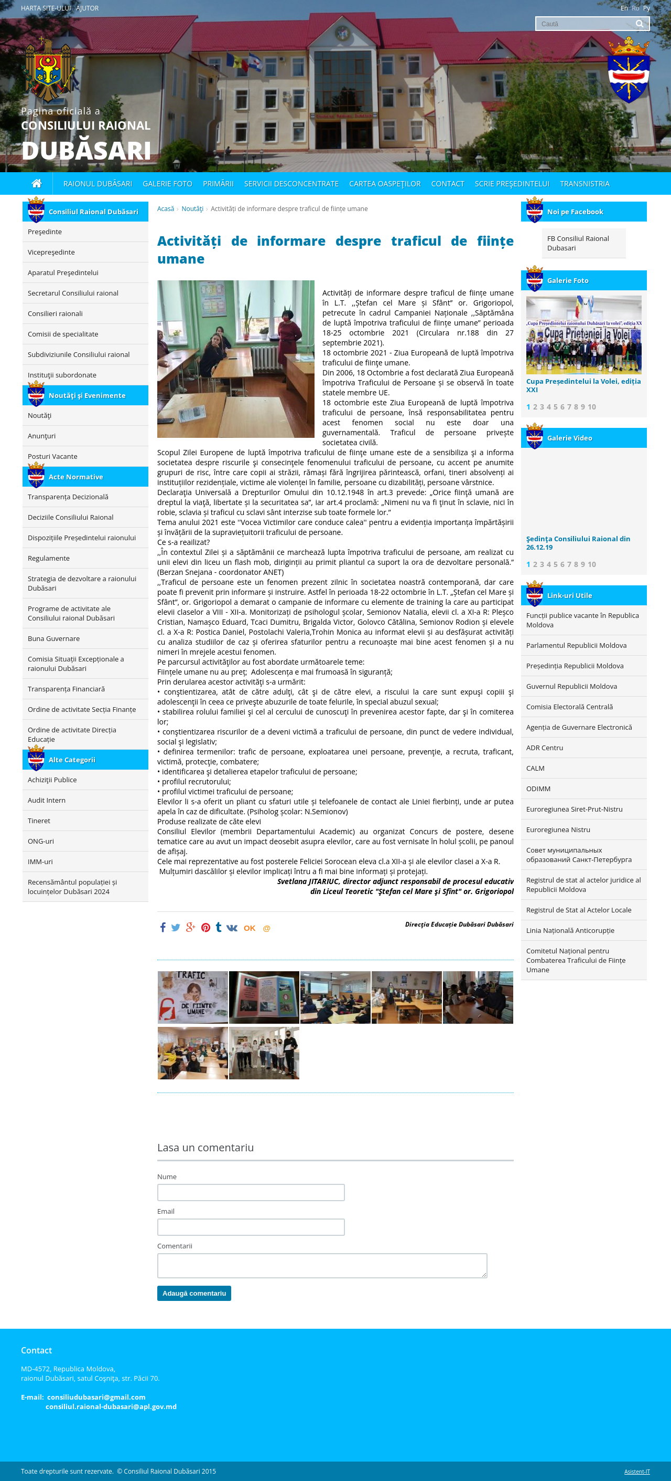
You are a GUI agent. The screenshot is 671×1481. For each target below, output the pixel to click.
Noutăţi (192, 208)
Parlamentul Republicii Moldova (576, 645)
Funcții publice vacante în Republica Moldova (582, 620)
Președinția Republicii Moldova (575, 665)
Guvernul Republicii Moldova (571, 686)
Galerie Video (559, 438)
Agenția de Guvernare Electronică (579, 727)
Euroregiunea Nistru (558, 829)
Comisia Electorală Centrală (569, 706)
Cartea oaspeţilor (384, 183)
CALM (535, 768)
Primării (218, 183)
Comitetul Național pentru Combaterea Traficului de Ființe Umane (576, 960)
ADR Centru (544, 747)
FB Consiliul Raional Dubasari (578, 243)
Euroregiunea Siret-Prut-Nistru (574, 809)
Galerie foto (167, 183)
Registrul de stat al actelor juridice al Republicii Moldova (583, 884)
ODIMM (538, 788)
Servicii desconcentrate (291, 183)
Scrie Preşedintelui (512, 183)
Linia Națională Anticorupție (570, 930)
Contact (447, 183)
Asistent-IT (637, 1471)
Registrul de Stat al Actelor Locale (579, 910)
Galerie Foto (557, 280)
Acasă (165, 208)
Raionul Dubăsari (97, 183)
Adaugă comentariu (194, 1293)
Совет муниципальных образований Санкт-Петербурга (579, 854)
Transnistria (585, 183)
